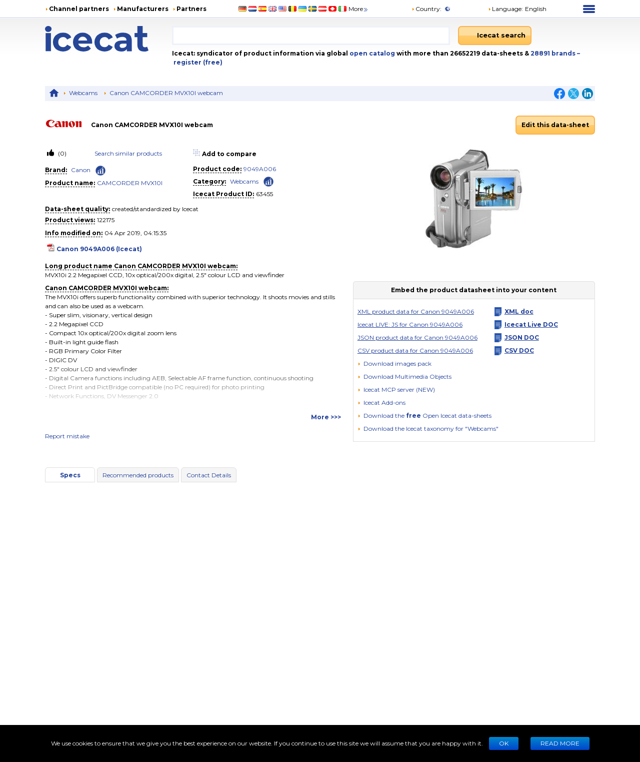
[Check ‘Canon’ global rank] (100, 171)
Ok (503, 743)
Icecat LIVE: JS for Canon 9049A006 (410, 324)
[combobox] (311, 35)
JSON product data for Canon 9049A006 (418, 337)
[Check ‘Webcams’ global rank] (268, 181)
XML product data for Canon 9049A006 (416, 311)
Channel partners (79, 9)
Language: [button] (505, 9)
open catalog (371, 53)
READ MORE (560, 743)
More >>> (326, 417)
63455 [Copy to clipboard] (264, 194)
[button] (405, 376)
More (358, 9)
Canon (80, 170)
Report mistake (67, 436)
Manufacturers (142, 9)
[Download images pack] (395, 363)
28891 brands (553, 53)
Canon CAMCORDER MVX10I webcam (166, 93)
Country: (427, 9)
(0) (61, 153)
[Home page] (108, 39)
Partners (191, 9)
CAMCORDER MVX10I (129, 183)
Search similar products (128, 153)
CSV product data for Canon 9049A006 (415, 350)
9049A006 (260, 169)
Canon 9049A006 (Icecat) (99, 249)
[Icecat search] (495, 35)
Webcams (83, 93)
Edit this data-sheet (555, 125)
